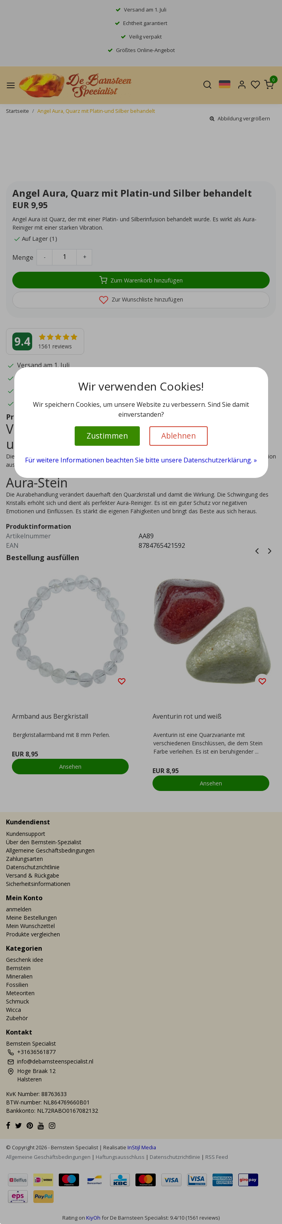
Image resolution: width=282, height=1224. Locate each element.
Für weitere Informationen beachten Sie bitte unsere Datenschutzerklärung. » (141, 460)
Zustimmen (107, 435)
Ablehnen (178, 435)
